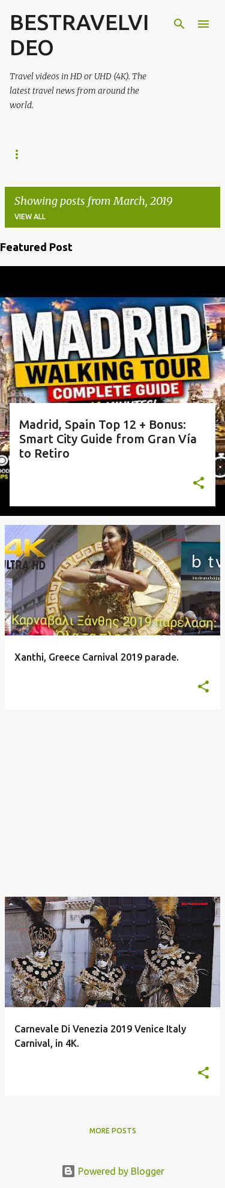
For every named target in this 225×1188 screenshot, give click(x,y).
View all (30, 216)
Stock (124, 154)
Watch (72, 154)
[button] (198, 484)
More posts (112, 1131)
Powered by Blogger (112, 1171)
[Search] (179, 24)
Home (21, 154)
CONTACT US (188, 154)
